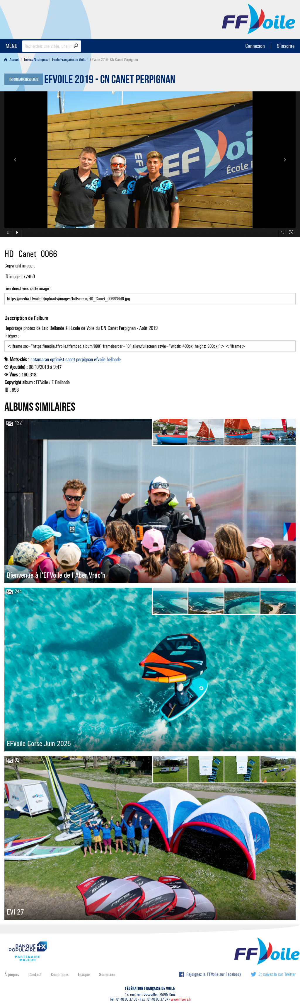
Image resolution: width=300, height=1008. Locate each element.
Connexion (255, 45)
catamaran (39, 359)
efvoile (99, 359)
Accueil (11, 59)
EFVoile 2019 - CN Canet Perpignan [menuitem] (114, 59)
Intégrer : (150, 342)
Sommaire (107, 974)
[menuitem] (13, 59)
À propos (11, 974)
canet (70, 359)
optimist (57, 359)
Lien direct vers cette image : (150, 295)
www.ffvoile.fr (181, 999)
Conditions (60, 974)
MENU (12, 45)
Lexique (84, 974)
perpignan (84, 359)
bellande (114, 359)
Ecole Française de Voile (68, 59)
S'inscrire (285, 45)
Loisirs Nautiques (36, 59)
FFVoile (259, 18)
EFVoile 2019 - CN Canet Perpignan (109, 81)
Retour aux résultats (23, 80)
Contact (35, 974)
